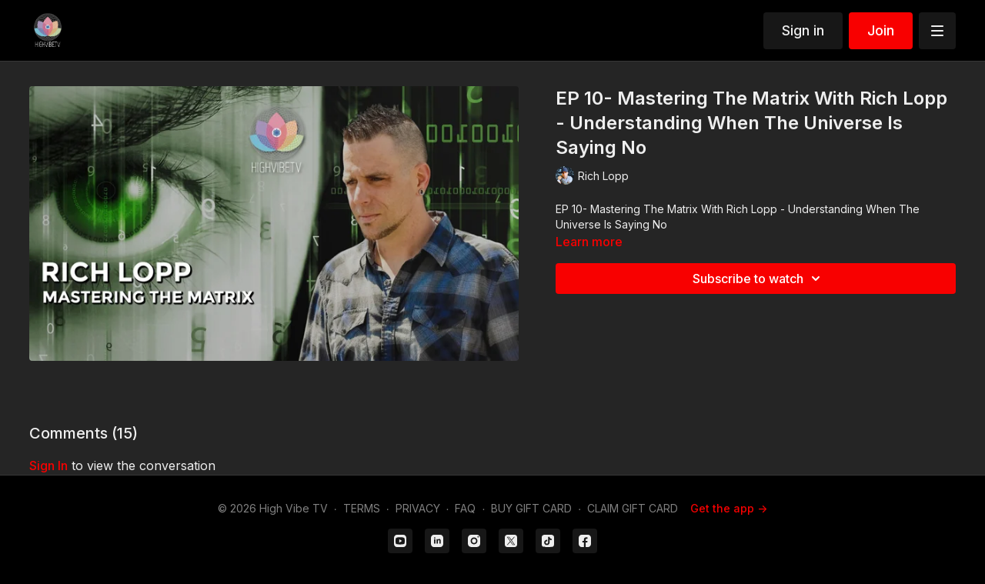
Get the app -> (728, 508)
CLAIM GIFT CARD (632, 508)
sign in (48, 465)
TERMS (361, 508)
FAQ (465, 508)
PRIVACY (418, 508)
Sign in (803, 30)
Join (880, 30)
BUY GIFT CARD (531, 508)
